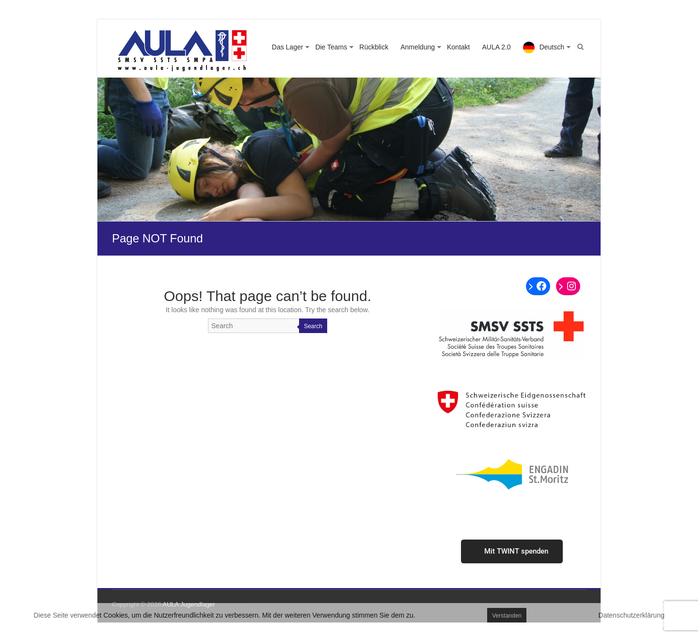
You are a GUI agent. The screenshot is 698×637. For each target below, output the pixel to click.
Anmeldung (417, 47)
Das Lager (287, 47)
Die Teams (331, 47)
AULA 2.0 (496, 47)
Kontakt (458, 47)
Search (313, 326)
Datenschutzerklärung (632, 615)
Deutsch (551, 47)
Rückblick (373, 47)
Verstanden (507, 615)
